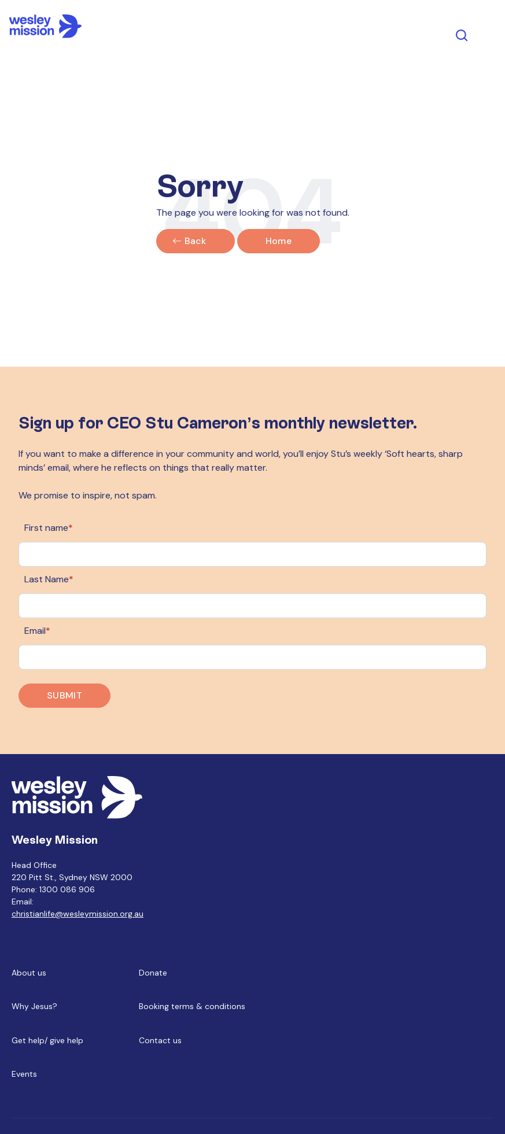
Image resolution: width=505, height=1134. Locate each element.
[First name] (252, 554)
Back (196, 241)
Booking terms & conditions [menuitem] (192, 1006)
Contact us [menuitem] (160, 1040)
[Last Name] (252, 605)
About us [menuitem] (29, 972)
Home (279, 241)
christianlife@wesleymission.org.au (77, 913)
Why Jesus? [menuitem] (34, 1006)
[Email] (252, 657)
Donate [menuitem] (153, 972)
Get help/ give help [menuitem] (47, 1040)
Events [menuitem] (24, 1074)
